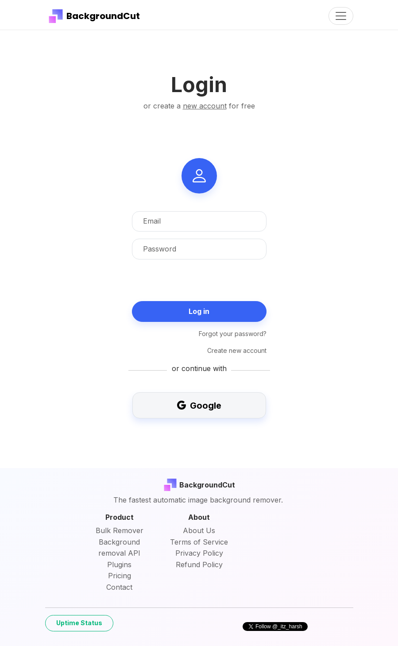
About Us (199, 530)
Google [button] (199, 405)
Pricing (119, 575)
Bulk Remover (119, 530)
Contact (119, 587)
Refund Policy (199, 564)
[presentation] (199, 284)
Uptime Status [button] (79, 623)
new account (205, 105)
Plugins (119, 564)
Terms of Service (199, 542)
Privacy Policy (199, 553)
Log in (199, 311)
